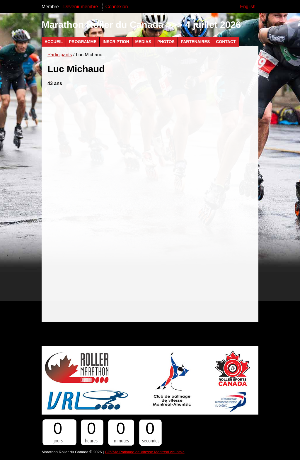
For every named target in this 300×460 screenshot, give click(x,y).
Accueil (54, 41)
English (247, 6)
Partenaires (195, 41)
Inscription (116, 41)
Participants (59, 54)
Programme (82, 41)
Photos (166, 41)
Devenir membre (81, 6)
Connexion (116, 6)
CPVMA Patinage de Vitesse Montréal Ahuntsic (144, 452)
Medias (143, 41)
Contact (226, 41)
